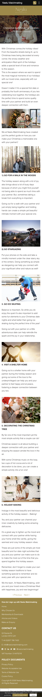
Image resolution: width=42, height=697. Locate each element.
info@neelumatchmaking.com (15, 645)
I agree (33, 695)
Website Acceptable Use (12, 668)
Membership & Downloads (12, 614)
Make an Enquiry (8, 622)
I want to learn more (20, 695)
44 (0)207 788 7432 (11, 640)
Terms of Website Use (10, 672)
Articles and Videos (9, 618)
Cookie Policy (7, 676)
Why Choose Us (8, 610)
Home (4, 606)
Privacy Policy (7, 664)
